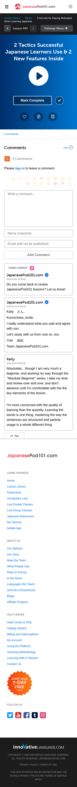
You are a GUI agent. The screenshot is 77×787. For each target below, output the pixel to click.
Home (11, 480)
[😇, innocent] (34, 183)
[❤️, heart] (62, 183)
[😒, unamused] (34, 178)
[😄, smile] (13, 178)
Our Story (13, 554)
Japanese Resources (20, 516)
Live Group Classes (19, 510)
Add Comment (38, 255)
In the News (14, 578)
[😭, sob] (27, 183)
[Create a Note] (38, 116)
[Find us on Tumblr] (35, 715)
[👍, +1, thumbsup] (69, 183)
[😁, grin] (27, 178)
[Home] (34, 9)
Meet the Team (16, 560)
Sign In (20, 168)
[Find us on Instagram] (43, 715)
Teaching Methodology (21, 652)
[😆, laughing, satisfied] (55, 178)
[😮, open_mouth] (48, 183)
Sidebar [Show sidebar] (57, 28)
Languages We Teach (21, 584)
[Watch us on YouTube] (18, 715)
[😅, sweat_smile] (62, 178)
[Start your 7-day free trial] (19, 683)
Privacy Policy (29, 764)
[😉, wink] (69, 178)
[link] (7, 28)
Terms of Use (48, 764)
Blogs (10, 596)
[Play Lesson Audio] (38, 76)
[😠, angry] (48, 178)
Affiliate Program (17, 602)
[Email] (38, 244)
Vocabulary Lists (17, 498)
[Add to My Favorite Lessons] (24, 116)
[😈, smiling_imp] (55, 183)
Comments (11, 134)
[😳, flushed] (20, 178)
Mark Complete (32, 100)
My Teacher (14, 522)
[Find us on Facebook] (26, 715)
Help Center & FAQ (19, 622)
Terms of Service (56, 775)
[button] (70, 6)
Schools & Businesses (21, 590)
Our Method (14, 548)
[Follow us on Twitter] (10, 715)
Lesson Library (12, 18)
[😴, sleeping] (41, 183)
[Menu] (6, 6)
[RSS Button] (7, 159)
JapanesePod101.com (52, 758)
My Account (14, 640)
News (28, 18)
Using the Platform (19, 646)
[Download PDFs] (52, 116)
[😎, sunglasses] (41, 178)
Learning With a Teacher (22, 658)
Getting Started (16, 628)
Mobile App (14, 528)
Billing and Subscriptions (22, 634)
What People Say (18, 566)
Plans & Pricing (16, 572)
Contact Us (14, 664)
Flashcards (14, 492)
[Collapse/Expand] (38, 147)
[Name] (38, 233)
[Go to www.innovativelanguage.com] (38, 746)
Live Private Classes (20, 504)
